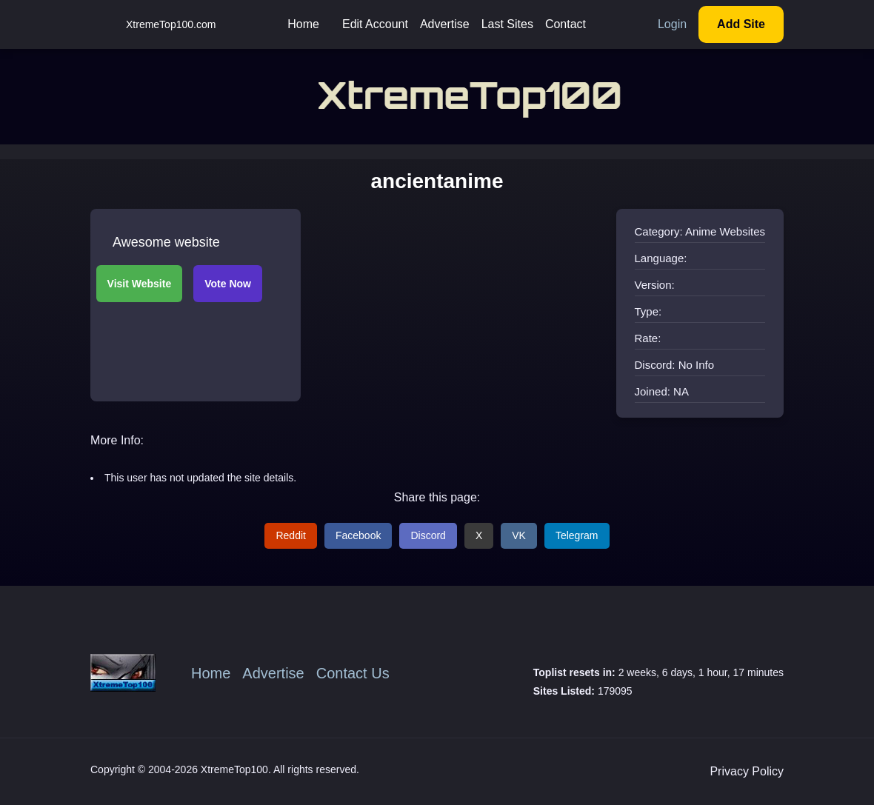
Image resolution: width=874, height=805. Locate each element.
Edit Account (375, 24)
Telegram (577, 535)
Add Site (741, 24)
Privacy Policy (747, 771)
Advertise (445, 24)
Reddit (290, 535)
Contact (565, 24)
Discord (427, 535)
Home (303, 24)
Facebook (358, 535)
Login (672, 24)
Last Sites (507, 24)
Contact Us (353, 673)
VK (519, 535)
